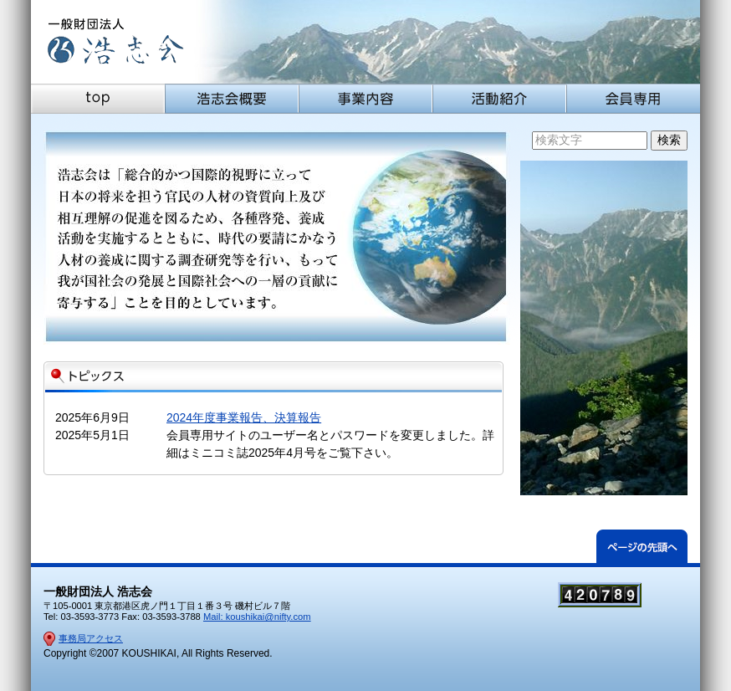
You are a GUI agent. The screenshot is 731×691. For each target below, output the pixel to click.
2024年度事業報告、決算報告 (243, 417)
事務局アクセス (91, 638)
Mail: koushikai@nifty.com (257, 617)
